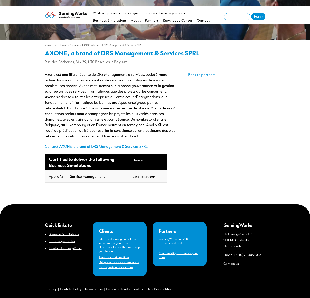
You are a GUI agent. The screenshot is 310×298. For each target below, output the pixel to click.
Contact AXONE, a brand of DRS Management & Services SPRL (96, 146)
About (136, 20)
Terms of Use (94, 289)
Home (63, 45)
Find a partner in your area (116, 267)
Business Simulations (110, 20)
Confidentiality (70, 289)
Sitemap (51, 289)
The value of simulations (114, 257)
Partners (152, 20)
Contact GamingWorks (65, 248)
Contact (203, 20)
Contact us (231, 263)
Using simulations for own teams (119, 262)
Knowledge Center (178, 20)
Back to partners (201, 74)
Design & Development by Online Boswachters (139, 289)
